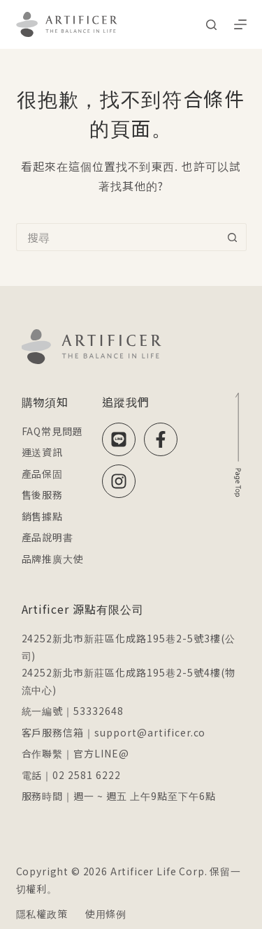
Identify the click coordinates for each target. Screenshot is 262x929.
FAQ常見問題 (53, 431)
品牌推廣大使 (53, 559)
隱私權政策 (42, 914)
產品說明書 (48, 537)
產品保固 (43, 474)
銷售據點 (43, 516)
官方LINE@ (101, 753)
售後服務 (43, 494)
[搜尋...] (117, 237)
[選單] (240, 24)
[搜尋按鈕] (233, 237)
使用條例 (105, 914)
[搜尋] (211, 25)
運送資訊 (43, 452)
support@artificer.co (149, 732)
